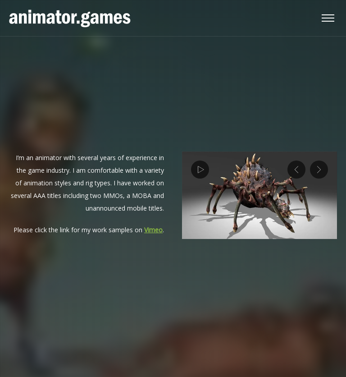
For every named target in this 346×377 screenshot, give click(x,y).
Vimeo (153, 229)
